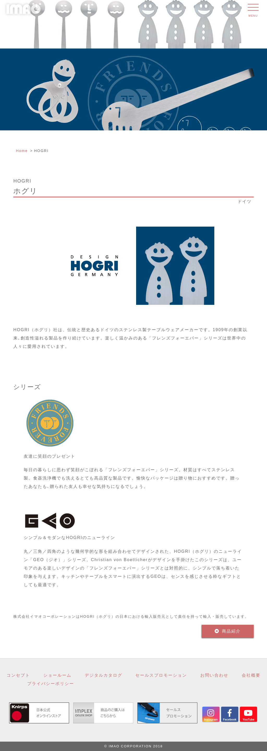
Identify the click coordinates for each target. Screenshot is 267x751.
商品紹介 (231, 631)
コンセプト (18, 675)
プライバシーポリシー (50, 683)
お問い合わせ (214, 675)
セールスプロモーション (161, 675)
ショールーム (57, 675)
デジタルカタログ (103, 675)
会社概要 (251, 675)
